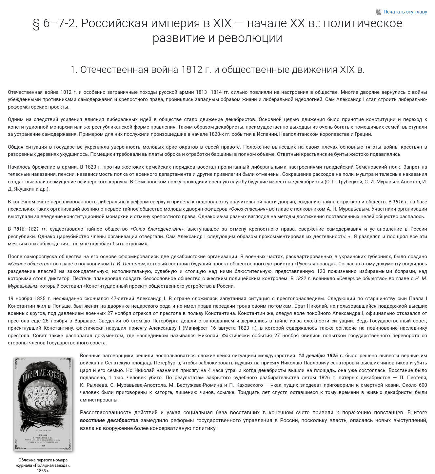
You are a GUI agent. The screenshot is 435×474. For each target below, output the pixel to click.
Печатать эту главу (401, 12)
